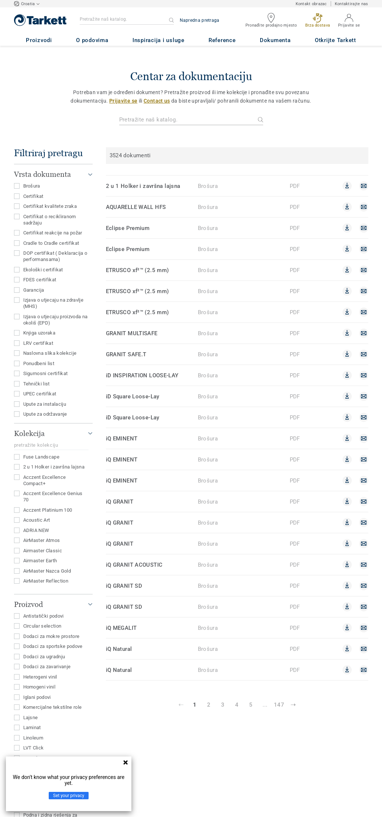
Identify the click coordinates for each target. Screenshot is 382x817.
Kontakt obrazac (311, 3)
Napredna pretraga (200, 20)
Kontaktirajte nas (351, 3)
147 (279, 704)
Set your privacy (68, 795)
